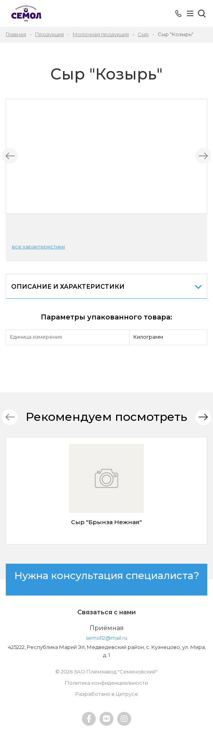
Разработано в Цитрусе (106, 694)
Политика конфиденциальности (106, 683)
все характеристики (38, 246)
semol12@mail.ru (106, 638)
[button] (203, 417)
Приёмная (107, 628)
